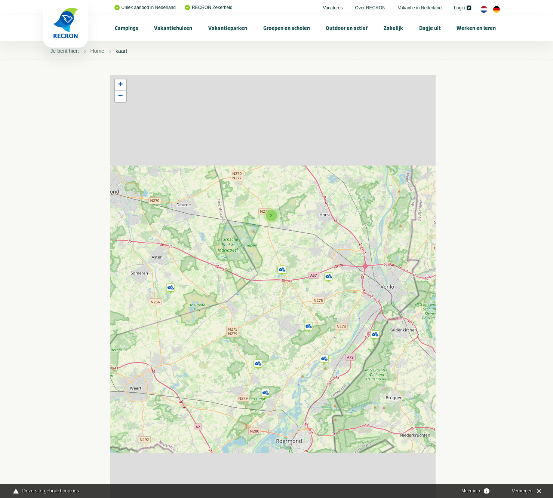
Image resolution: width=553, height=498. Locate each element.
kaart (121, 51)
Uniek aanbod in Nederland (145, 7)
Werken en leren (476, 28)
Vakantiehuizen (173, 28)
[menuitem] (126, 28)
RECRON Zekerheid (209, 7)
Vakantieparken (227, 28)
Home (97, 51)
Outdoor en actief (347, 28)
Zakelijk (393, 28)
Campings (126, 28)
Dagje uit (430, 28)
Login (462, 7)
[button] (170, 287)
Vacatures (332, 7)
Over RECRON (370, 7)
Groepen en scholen (286, 28)
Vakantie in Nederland (420, 7)
